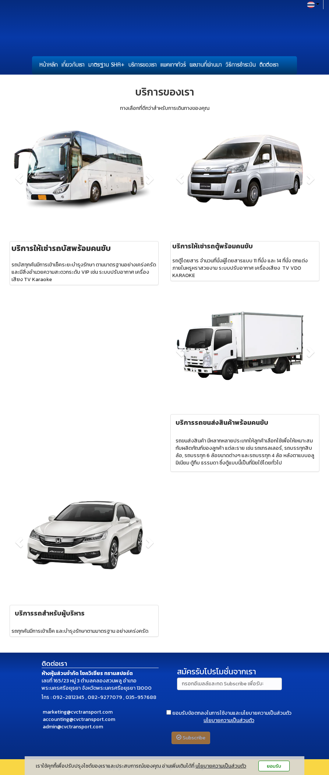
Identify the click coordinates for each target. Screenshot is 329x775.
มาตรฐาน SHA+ (106, 65)
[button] (19, 178)
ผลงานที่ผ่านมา (206, 65)
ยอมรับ (274, 766)
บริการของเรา (142, 65)
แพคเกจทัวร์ (173, 65)
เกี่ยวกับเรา (73, 65)
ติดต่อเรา (269, 65)
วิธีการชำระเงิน (241, 65)
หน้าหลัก (48, 65)
